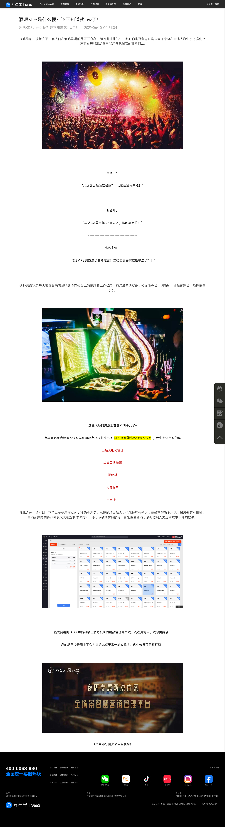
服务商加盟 (110, 4)
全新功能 (79, 4)
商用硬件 (64, 4)
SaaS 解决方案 (47, 4)
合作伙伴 (74, 775)
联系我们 (127, 4)
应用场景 (94, 4)
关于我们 (64, 767)
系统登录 (213, 4)
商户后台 (53, 782)
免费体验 (64, 782)
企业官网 (53, 767)
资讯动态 (74, 767)
